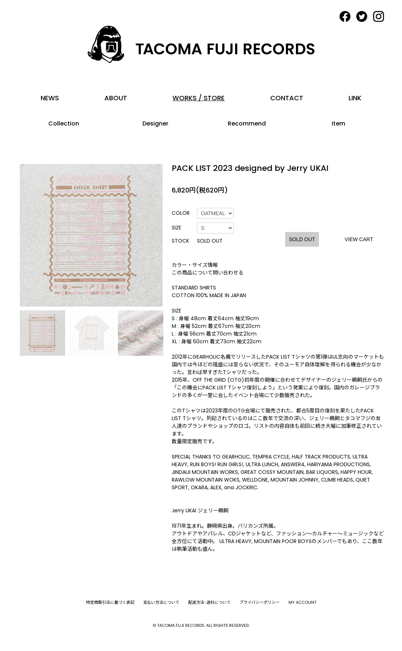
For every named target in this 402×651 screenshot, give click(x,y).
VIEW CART (359, 239)
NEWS (50, 97)
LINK (355, 97)
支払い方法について (161, 602)
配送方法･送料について (209, 602)
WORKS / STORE (198, 97)
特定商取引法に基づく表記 (110, 602)
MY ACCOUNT (302, 602)
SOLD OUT (302, 239)
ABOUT (115, 97)
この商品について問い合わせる (207, 272)
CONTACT (286, 97)
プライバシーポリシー (259, 602)
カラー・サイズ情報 (195, 265)
